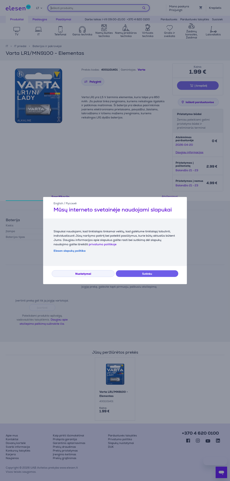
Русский (71, 203)
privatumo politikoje (102, 244)
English (58, 203)
